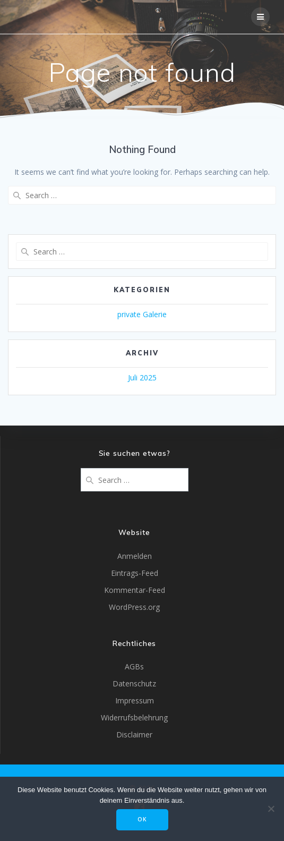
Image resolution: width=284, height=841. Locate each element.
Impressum (134, 700)
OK (142, 819)
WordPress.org (134, 607)
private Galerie (142, 314)
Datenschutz (134, 683)
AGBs (134, 666)
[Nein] (270, 808)
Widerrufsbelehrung (134, 717)
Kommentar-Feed (134, 590)
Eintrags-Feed (134, 573)
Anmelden (134, 556)
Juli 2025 (142, 377)
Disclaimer (134, 734)
